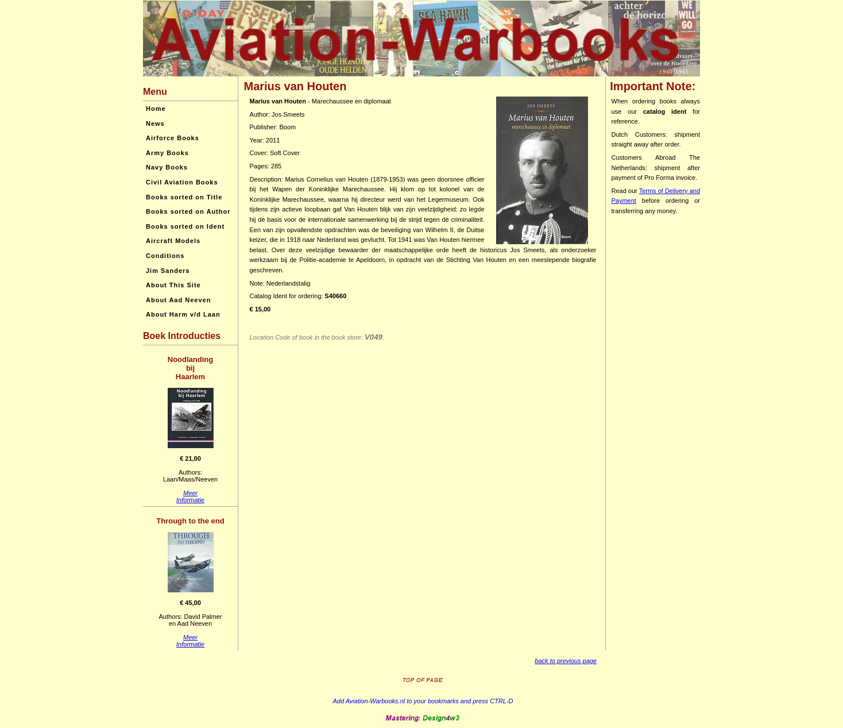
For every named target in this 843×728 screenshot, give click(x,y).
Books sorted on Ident (185, 226)
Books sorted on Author (188, 211)
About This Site (173, 285)
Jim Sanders (168, 270)
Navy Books (167, 167)
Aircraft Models (173, 240)
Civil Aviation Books (182, 182)
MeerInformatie (190, 496)
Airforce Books (172, 137)
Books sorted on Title (184, 197)
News (155, 123)
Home (156, 108)
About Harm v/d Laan (183, 314)
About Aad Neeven (178, 299)
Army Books (167, 152)
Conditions (165, 255)
